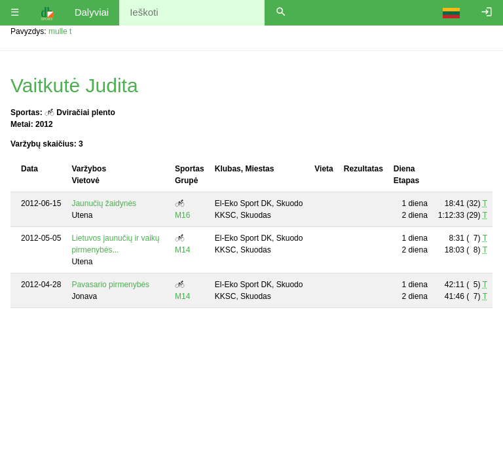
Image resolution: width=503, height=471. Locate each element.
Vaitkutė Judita (74, 85)
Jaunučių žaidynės (103, 203)
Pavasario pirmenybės (110, 284)
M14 (182, 249)
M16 (182, 215)
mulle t (59, 31)
